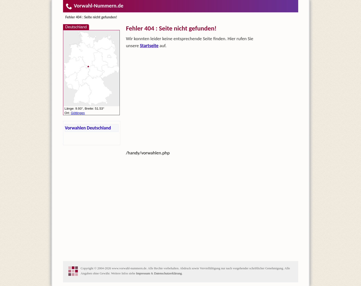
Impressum (143, 273)
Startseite (149, 45)
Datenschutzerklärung (168, 273)
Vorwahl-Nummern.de (94, 5)
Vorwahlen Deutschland (88, 128)
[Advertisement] (190, 88)
